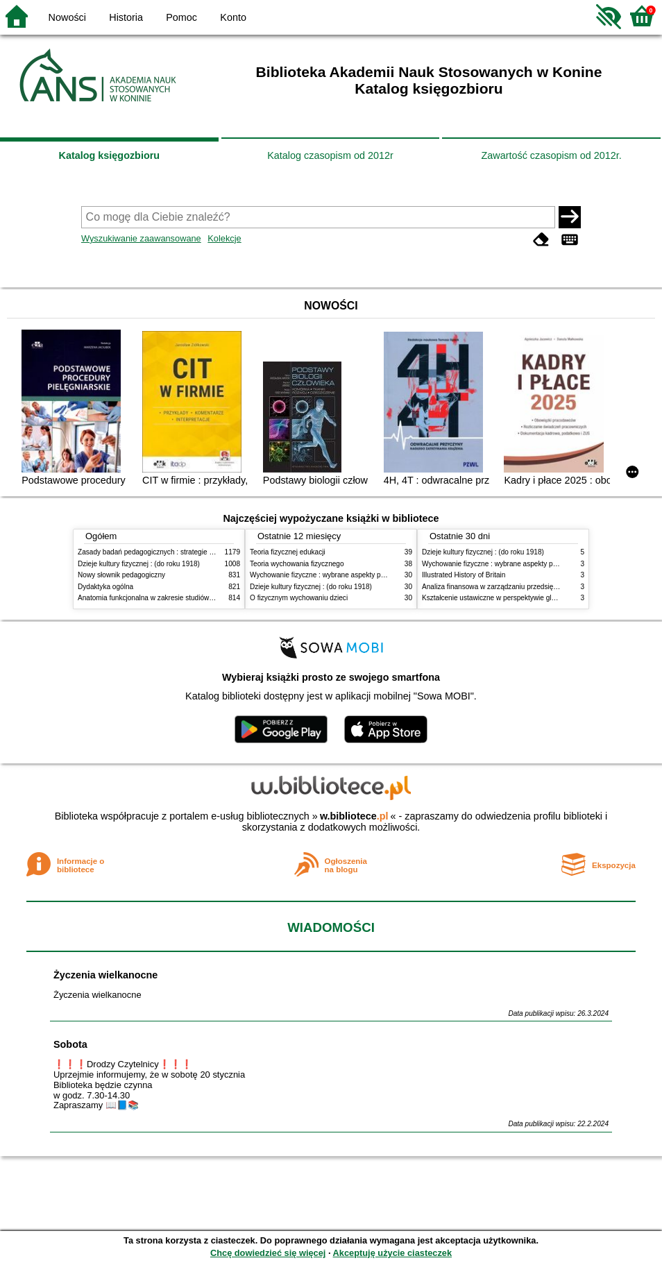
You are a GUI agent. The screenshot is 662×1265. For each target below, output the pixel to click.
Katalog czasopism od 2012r (330, 155)
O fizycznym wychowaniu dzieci (299, 598)
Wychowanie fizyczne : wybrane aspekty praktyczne (330, 575)
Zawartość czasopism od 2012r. (551, 155)
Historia (126, 17)
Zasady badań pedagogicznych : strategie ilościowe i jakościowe (177, 552)
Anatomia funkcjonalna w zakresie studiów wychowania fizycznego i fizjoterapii (199, 598)
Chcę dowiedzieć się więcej (267, 1253)
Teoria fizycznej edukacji (287, 552)
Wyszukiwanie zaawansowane (141, 238)
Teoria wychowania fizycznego (297, 564)
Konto (233, 17)
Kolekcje (224, 238)
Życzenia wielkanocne (105, 974)
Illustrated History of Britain (463, 575)
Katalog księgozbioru (109, 155)
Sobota (70, 1044)
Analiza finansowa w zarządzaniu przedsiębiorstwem (503, 587)
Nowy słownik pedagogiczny (121, 575)
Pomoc (181, 17)
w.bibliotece (354, 816)
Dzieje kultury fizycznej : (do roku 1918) (139, 564)
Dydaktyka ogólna (105, 587)
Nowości (67, 17)
